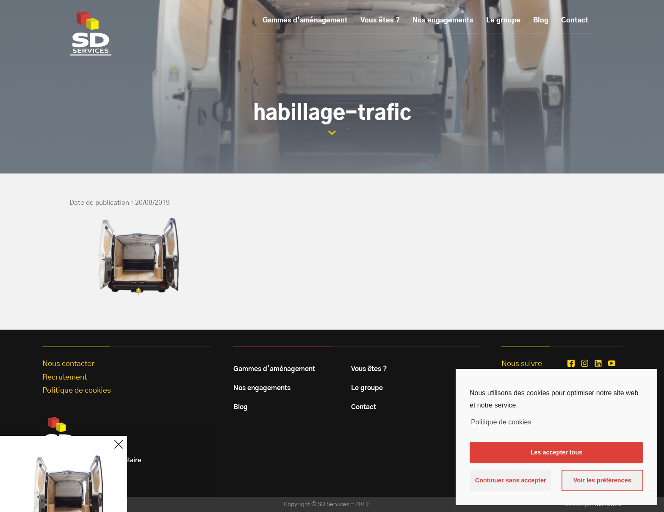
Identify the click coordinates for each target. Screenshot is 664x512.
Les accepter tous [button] (556, 452)
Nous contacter (68, 364)
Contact (574, 20)
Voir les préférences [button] (602, 480)
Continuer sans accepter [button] (510, 480)
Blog (540, 20)
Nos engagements (442, 20)
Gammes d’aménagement (305, 20)
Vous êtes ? (380, 20)
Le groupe (503, 20)
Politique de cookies (501, 422)
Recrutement (64, 377)
